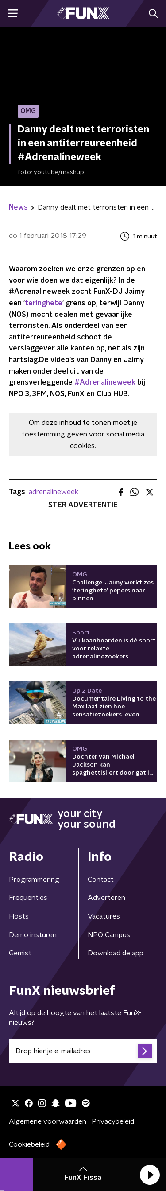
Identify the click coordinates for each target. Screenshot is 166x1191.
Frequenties (28, 897)
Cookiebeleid (29, 1144)
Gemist (20, 953)
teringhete (43, 303)
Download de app (115, 953)
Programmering (34, 879)
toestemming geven (54, 434)
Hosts (19, 916)
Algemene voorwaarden (47, 1121)
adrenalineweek (53, 491)
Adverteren (106, 897)
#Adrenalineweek (104, 382)
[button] (149, 1174)
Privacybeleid (113, 1121)
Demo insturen (33, 934)
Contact (101, 879)
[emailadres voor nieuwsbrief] (83, 1051)
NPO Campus (109, 934)
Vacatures (104, 916)
